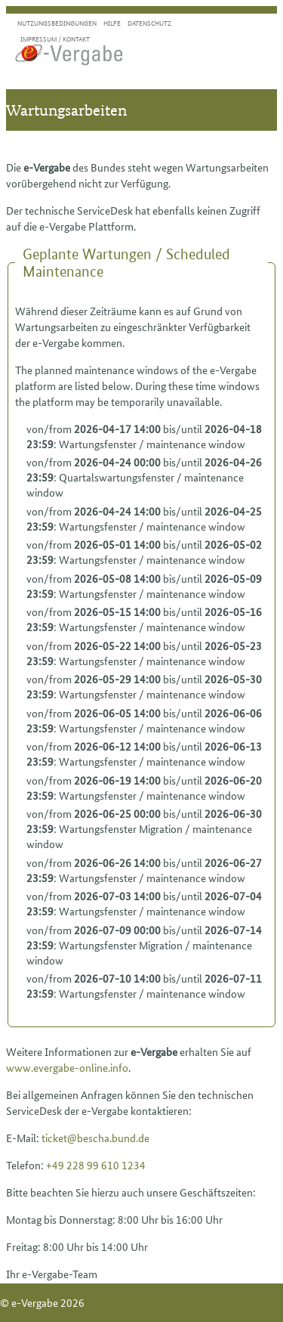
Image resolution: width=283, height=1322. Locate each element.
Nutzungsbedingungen (57, 23)
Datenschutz (149, 23)
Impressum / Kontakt (55, 39)
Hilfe (112, 23)
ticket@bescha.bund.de (95, 1137)
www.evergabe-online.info (67, 1067)
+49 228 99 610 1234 (96, 1164)
